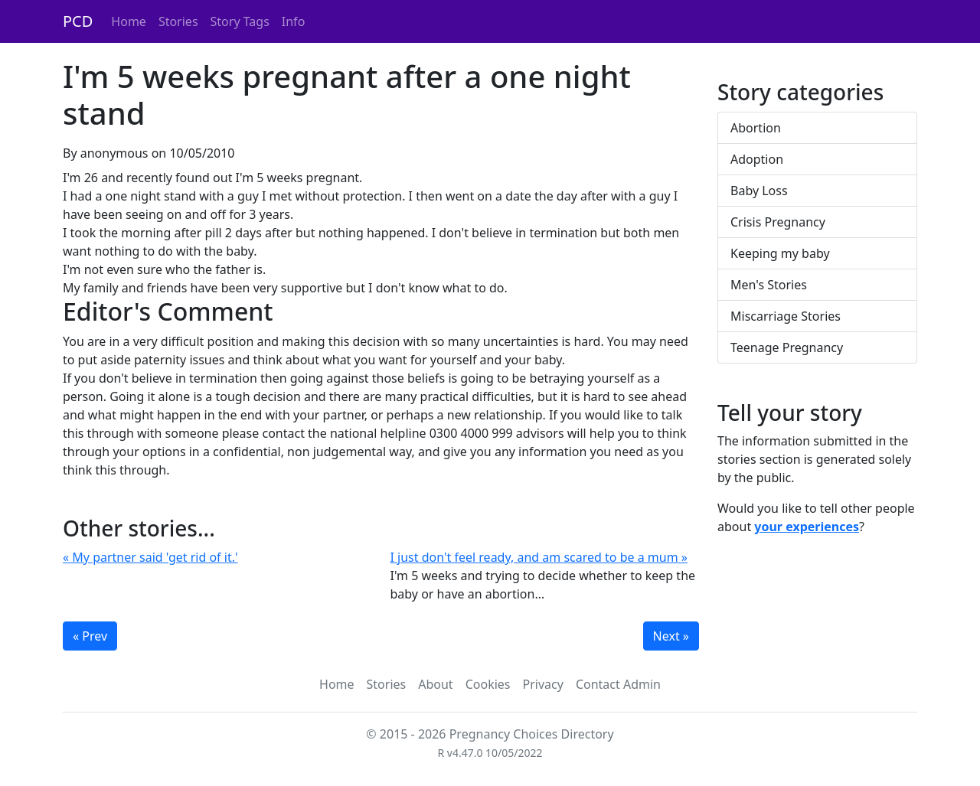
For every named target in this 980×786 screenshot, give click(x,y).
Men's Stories (768, 284)
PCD (78, 21)
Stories (178, 21)
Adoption (756, 159)
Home (128, 21)
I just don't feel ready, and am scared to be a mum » (539, 557)
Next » (671, 636)
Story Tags (240, 21)
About (435, 684)
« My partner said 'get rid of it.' (150, 557)
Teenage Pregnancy (786, 347)
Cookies (488, 684)
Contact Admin (618, 684)
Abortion (755, 127)
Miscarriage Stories (785, 316)
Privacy (543, 684)
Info (293, 21)
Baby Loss (759, 190)
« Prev (90, 636)
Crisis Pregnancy (777, 222)
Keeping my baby (780, 253)
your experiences (806, 526)
